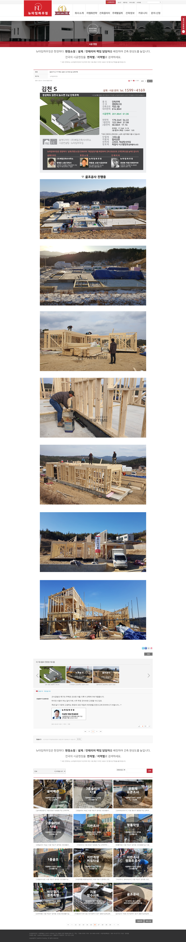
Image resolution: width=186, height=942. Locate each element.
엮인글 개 (47, 691)
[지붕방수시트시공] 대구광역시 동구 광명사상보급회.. (93, 914)
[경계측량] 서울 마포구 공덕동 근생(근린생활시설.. (52, 914)
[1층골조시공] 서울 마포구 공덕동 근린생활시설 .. (53, 879)
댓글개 (40, 691)
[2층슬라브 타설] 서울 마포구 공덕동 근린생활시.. (53, 845)
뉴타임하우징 (54, 76)
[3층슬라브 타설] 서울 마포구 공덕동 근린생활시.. (93, 810)
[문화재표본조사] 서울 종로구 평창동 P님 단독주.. (133, 810)
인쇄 (130, 80)
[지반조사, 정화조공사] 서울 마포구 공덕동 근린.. (133, 879)
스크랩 (135, 80)
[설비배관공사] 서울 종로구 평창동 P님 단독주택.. (53, 810)
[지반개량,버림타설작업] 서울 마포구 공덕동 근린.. (92, 879)
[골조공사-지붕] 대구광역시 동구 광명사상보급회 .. (133, 914)
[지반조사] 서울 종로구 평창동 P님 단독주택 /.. (93, 845)
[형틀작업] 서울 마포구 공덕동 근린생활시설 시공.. (133, 845)
